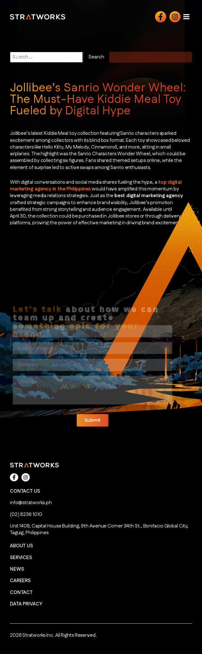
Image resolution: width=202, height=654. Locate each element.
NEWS (17, 569)
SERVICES (21, 557)
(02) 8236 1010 (26, 514)
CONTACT (21, 592)
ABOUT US (21, 545)
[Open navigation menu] (186, 16)
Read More (25, 247)
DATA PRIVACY (26, 604)
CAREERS (20, 580)
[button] (92, 420)
